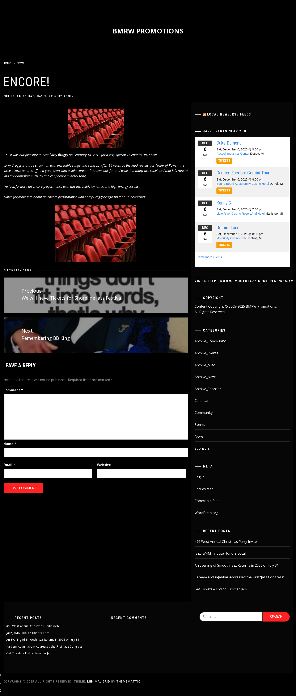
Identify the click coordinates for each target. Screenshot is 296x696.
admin (79, 96)
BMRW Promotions (153, 30)
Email (20, 463)
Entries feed (207, 495)
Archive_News (209, 382)
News (37, 269)
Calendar (205, 406)
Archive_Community (213, 347)
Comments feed (210, 507)
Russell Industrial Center (236, 153)
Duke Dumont (232, 143)
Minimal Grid (109, 687)
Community (207, 418)
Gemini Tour (231, 233)
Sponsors (205, 454)
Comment (23, 389)
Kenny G (227, 207)
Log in (203, 483)
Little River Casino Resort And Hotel (244, 217)
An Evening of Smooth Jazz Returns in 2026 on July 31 (240, 571)
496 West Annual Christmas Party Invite (229, 547)
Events (24, 269)
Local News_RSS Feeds (233, 114)
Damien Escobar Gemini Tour (246, 172)
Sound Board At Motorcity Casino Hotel (246, 183)
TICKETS (228, 160)
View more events (214, 263)
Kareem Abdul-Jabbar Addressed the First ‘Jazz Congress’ (243, 583)
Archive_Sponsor (211, 394)
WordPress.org (210, 518)
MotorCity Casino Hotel (235, 244)
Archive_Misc (208, 371)
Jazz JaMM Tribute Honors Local (223, 559)
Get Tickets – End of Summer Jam (224, 595)
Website (111, 463)
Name (20, 442)
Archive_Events (210, 359)
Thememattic (139, 687)
